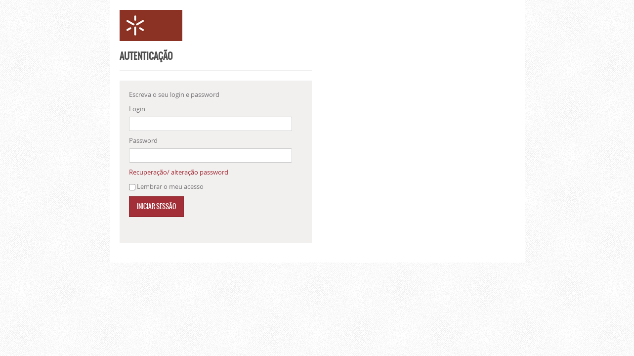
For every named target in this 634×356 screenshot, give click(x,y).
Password (143, 140)
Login (137, 108)
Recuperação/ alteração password (178, 172)
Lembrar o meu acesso (170, 186)
